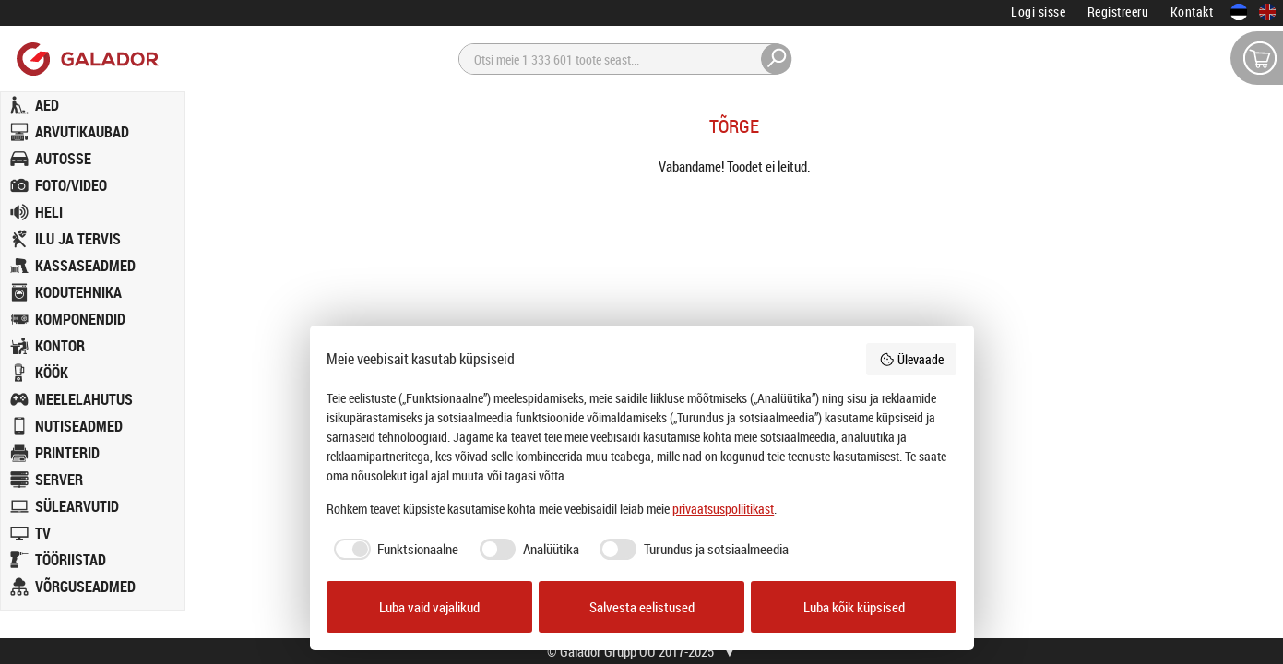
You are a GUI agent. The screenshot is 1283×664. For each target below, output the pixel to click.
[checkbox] (392, 549)
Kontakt (1192, 11)
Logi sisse (1038, 11)
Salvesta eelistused (642, 607)
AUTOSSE (63, 158)
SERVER (59, 479)
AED (47, 105)
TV (43, 533)
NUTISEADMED (79, 426)
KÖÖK (51, 372)
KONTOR (60, 346)
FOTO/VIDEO (71, 185)
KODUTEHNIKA (78, 292)
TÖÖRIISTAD (70, 560)
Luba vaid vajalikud (429, 607)
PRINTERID (67, 453)
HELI (49, 212)
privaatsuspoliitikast (723, 508)
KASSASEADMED (85, 265)
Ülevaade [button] (911, 359)
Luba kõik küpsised (854, 607)
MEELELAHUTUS (84, 399)
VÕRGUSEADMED (85, 586)
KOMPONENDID (80, 319)
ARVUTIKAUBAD (82, 132)
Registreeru (1118, 11)
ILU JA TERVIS (78, 239)
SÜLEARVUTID (77, 506)
